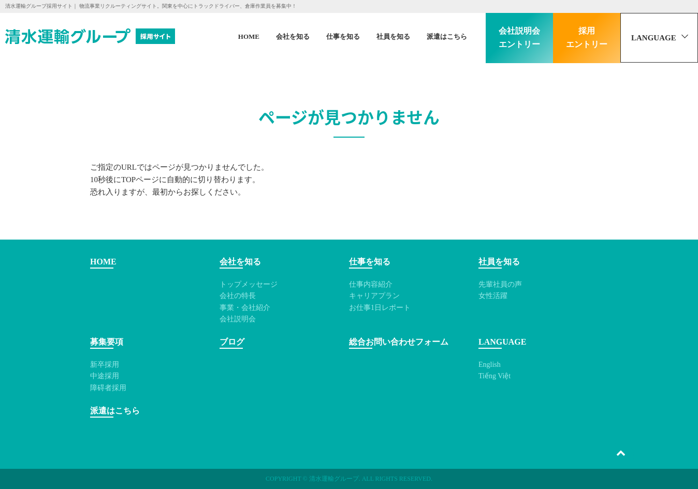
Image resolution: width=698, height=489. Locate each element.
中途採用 (104, 376)
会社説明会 (238, 319)
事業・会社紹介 (245, 308)
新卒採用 (104, 364)
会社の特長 (238, 296)
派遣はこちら (447, 36)
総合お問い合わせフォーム (398, 341)
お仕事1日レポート (380, 308)
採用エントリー (586, 37)
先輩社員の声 (500, 284)
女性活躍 (492, 296)
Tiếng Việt (494, 376)
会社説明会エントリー (519, 37)
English (489, 364)
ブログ (232, 341)
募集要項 (106, 341)
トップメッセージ (249, 284)
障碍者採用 (108, 388)
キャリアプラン (374, 296)
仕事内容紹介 (370, 284)
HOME (248, 36)
